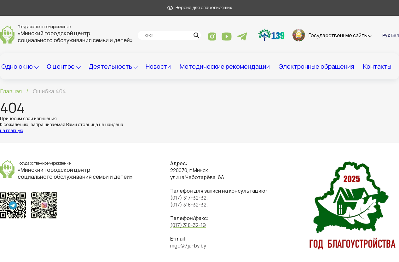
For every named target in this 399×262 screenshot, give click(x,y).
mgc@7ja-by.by (188, 245)
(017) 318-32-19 (188, 225)
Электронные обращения (316, 66)
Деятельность (110, 66)
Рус (386, 35)
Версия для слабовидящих (199, 7)
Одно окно (17, 66)
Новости (158, 66)
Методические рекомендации (225, 66)
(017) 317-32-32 (188, 197)
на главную (11, 130)
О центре (61, 66)
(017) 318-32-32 (188, 204)
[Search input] (166, 35)
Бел (395, 35)
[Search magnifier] (196, 35)
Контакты (377, 66)
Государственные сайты (338, 35)
